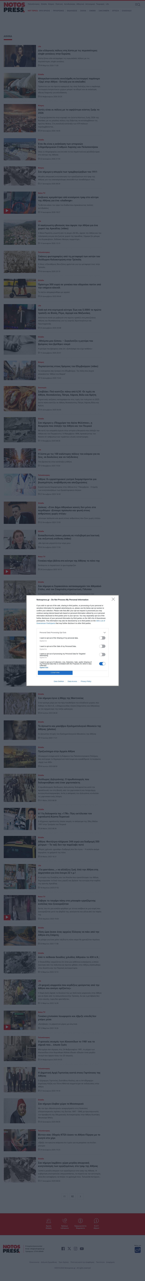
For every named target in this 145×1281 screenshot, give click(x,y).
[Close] (114, 600)
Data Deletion (59, 681)
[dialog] (72, 640)
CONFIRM (55, 673)
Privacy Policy (86, 681)
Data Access (72, 681)
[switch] (102, 638)
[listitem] (72, 632)
